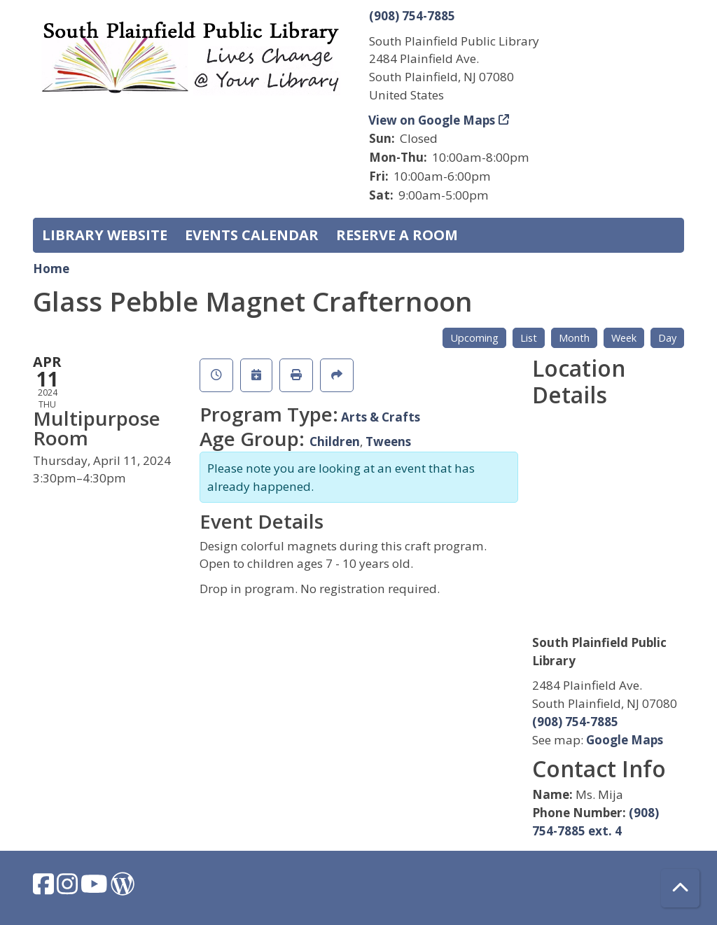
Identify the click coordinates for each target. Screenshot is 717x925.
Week (623, 338)
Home (51, 268)
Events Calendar (252, 234)
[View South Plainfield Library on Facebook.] (45, 888)
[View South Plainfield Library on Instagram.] (69, 888)
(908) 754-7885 (412, 16)
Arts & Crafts (380, 417)
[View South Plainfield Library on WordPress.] (122, 888)
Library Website (104, 234)
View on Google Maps (432, 120)
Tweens (388, 441)
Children (334, 441)
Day (667, 338)
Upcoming (474, 338)
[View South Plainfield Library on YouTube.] (96, 888)
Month (574, 338)
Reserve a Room (397, 234)
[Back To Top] (680, 888)
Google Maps (624, 740)
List (528, 338)
